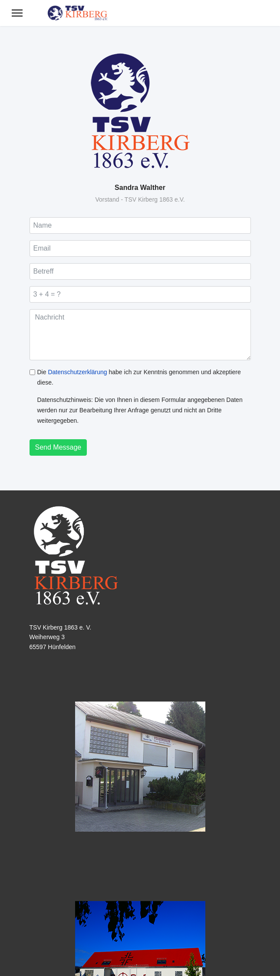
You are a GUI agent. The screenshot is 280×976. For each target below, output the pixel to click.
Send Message (58, 447)
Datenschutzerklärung (77, 372)
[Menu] (17, 13)
